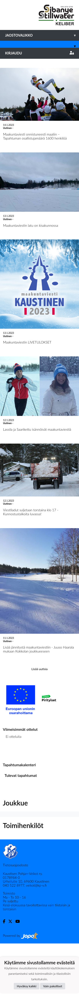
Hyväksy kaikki (26, 986)
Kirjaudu (39, 53)
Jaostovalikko (42, 35)
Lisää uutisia (39, 728)
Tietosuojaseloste (15, 924)
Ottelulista (12, 810)
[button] (6, 88)
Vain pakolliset (52, 986)
